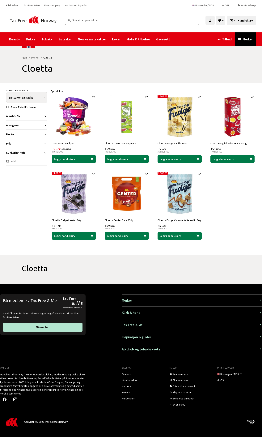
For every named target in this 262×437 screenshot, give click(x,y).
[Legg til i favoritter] (93, 97)
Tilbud (224, 39)
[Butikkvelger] (227, 5)
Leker (116, 39)
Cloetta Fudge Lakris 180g (66, 220)
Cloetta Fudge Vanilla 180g (173, 143)
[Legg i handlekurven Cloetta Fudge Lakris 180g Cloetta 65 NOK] (74, 235)
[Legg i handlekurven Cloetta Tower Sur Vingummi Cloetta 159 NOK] (127, 159)
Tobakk (46, 39)
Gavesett (163, 39)
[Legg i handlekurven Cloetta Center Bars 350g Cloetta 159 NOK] (127, 235)
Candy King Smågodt (64, 143)
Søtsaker (65, 39)
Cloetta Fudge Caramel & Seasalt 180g (179, 220)
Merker (245, 39)
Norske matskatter (92, 39)
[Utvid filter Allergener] (26, 125)
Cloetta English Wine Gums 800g (229, 143)
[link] (12, 5)
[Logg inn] (210, 20)
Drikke (30, 39)
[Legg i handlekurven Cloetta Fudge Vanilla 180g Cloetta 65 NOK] (179, 159)
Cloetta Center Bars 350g (119, 220)
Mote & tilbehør (138, 39)
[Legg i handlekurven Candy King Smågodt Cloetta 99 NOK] (74, 159)
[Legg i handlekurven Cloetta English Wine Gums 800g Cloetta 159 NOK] (232, 159)
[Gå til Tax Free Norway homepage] (33, 20)
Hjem (24, 57)
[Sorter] (26, 90)
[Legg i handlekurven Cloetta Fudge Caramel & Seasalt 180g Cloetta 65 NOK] (179, 235)
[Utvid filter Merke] (26, 134)
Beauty (14, 39)
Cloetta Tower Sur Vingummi (121, 143)
